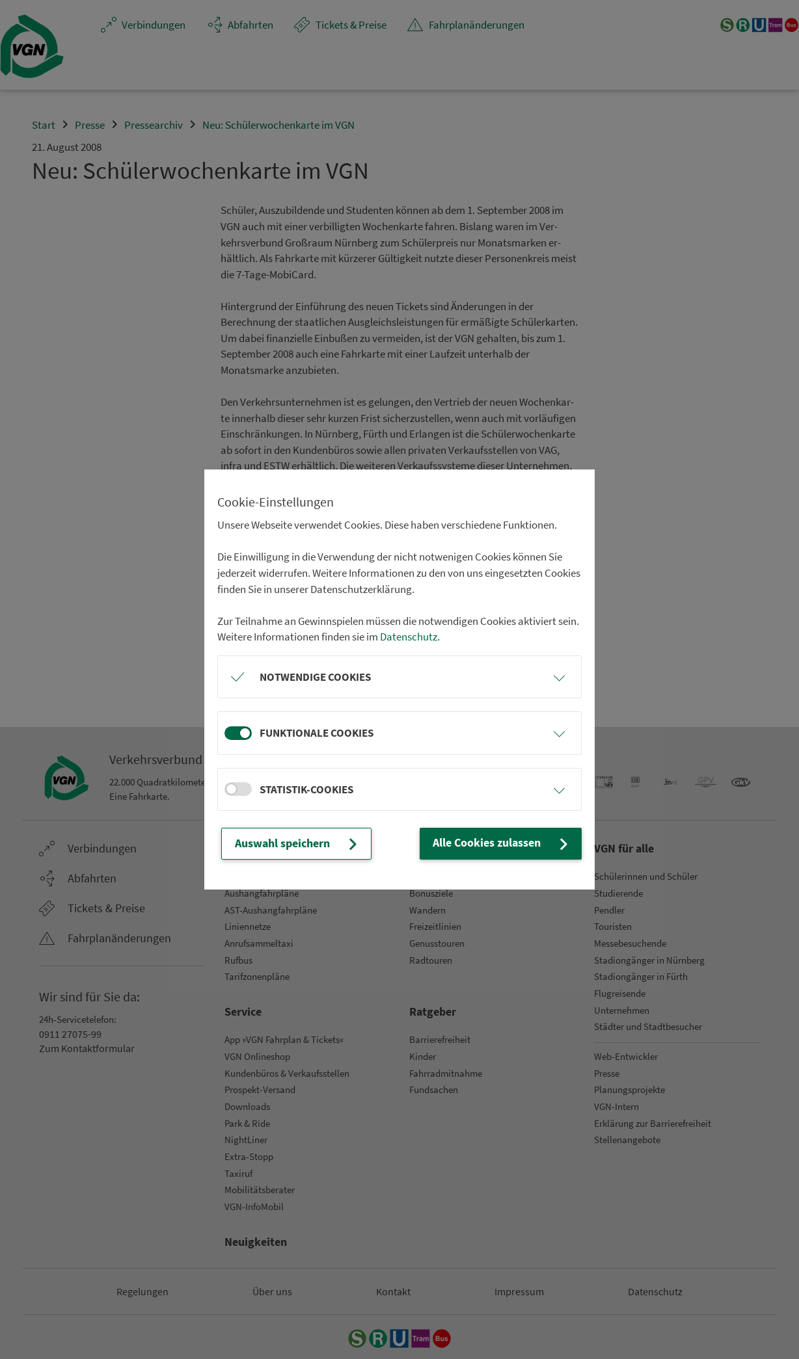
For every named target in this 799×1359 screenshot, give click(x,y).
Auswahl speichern (296, 844)
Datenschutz (408, 637)
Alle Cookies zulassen (504, 844)
